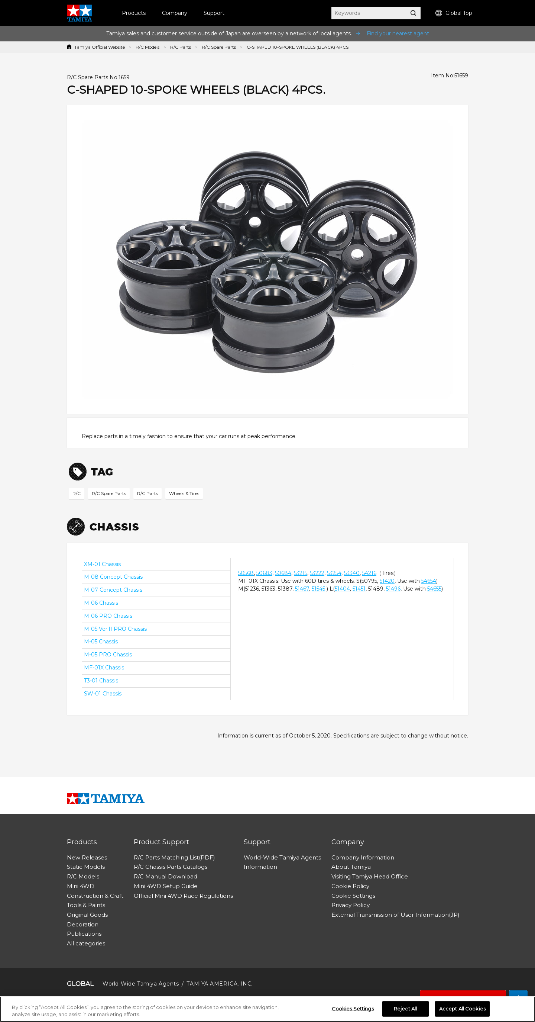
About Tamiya (351, 866)
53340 (352, 573)
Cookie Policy (350, 886)
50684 (283, 573)
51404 (342, 588)
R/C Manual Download (165, 876)
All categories (86, 943)
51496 (393, 588)
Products (134, 13)
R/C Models (147, 47)
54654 (428, 581)
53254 (334, 573)
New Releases (87, 857)
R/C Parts (180, 47)
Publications (84, 933)
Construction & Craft (95, 895)
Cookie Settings (353, 895)
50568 (246, 573)
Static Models (86, 866)
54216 (369, 573)
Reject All (405, 1010)
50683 (264, 573)
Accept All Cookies (462, 1010)
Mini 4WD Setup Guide (166, 886)
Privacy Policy (350, 905)
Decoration (82, 924)
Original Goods (87, 914)
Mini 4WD (80, 886)
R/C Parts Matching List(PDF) (174, 857)
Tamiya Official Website (99, 47)
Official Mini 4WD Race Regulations (183, 895)
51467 (302, 588)
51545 (318, 588)
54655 (434, 588)
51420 (387, 581)
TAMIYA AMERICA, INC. (219, 983)
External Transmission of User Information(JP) (395, 914)
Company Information (362, 857)
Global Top (453, 13)
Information (260, 866)
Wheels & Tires (184, 493)
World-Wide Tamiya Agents (282, 857)
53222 (317, 573)
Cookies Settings (353, 1010)
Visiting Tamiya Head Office (369, 876)
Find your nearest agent (398, 33)
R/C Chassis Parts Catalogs (170, 866)
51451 (359, 588)
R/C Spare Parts (219, 47)
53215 (300, 573)
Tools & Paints (86, 905)
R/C (76, 493)
